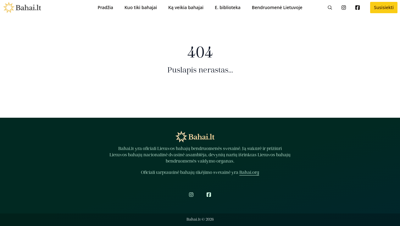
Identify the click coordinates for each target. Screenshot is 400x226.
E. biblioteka (228, 7)
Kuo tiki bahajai (141, 7)
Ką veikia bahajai (185, 7)
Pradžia (105, 7)
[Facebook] (357, 7)
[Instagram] (343, 7)
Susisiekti (384, 7)
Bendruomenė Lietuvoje (277, 7)
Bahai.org (249, 172)
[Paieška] (330, 7)
